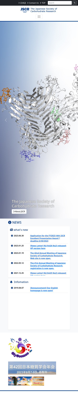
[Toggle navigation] (39, 16)
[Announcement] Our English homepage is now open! (44, 289)
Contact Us (34, 3)
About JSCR (19, 211)
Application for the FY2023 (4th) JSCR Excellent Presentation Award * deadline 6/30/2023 (47, 238)
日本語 (23, 3)
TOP (43, 3)
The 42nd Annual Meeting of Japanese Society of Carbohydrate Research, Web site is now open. (48, 256)
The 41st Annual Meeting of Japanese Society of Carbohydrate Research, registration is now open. (48, 266)
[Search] (60, 3)
